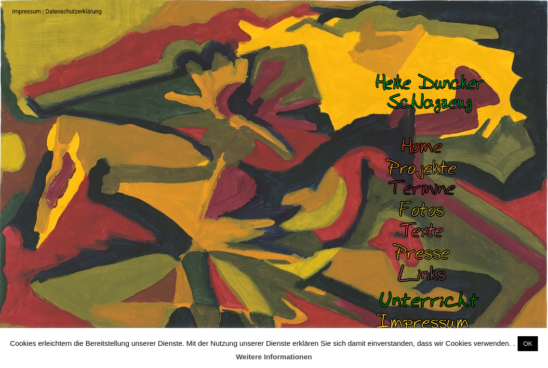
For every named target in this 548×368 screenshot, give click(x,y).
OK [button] (528, 343)
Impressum (26, 11)
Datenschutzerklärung (73, 11)
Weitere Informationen (274, 357)
